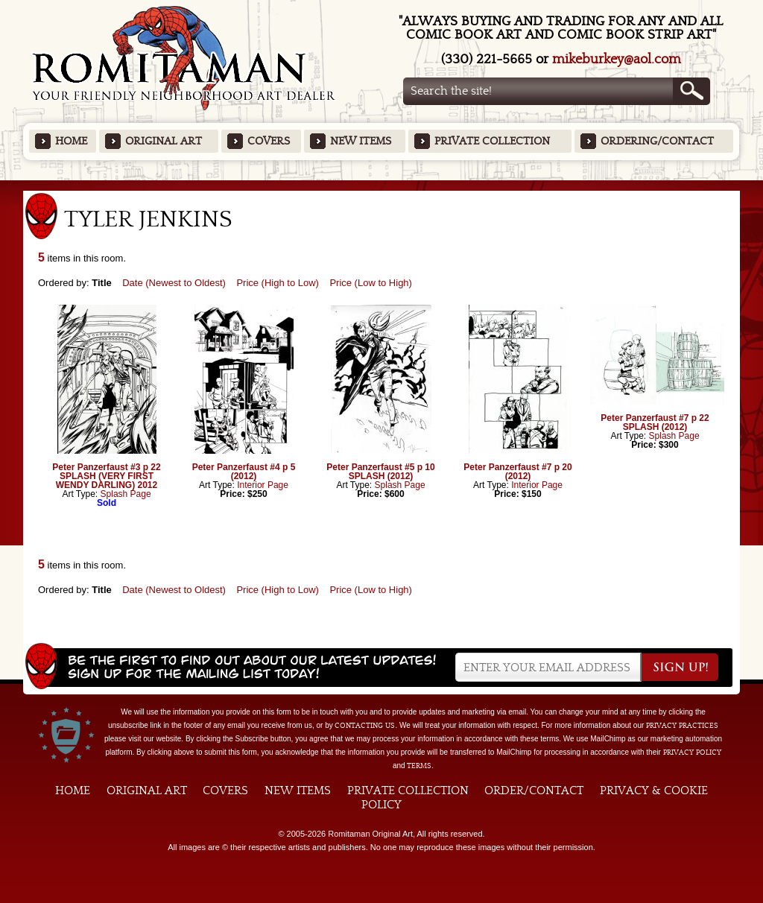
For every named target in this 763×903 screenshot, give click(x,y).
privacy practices (682, 725)
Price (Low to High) (370, 282)
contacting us (365, 725)
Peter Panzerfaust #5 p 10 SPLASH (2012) (380, 471)
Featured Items (381, 185)
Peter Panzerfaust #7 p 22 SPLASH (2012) (655, 422)
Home (71, 141)
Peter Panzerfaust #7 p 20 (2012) (517, 471)
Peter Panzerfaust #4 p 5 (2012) (244, 471)
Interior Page (262, 485)
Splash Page (126, 494)
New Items (360, 141)
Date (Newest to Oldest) (174, 282)
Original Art (163, 141)
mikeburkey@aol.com (616, 59)
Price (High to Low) (277, 282)
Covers (268, 141)
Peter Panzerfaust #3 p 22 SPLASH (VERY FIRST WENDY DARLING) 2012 (106, 476)
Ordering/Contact (657, 141)
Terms (419, 765)
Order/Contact (533, 790)
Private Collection (492, 141)
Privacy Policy (692, 752)
